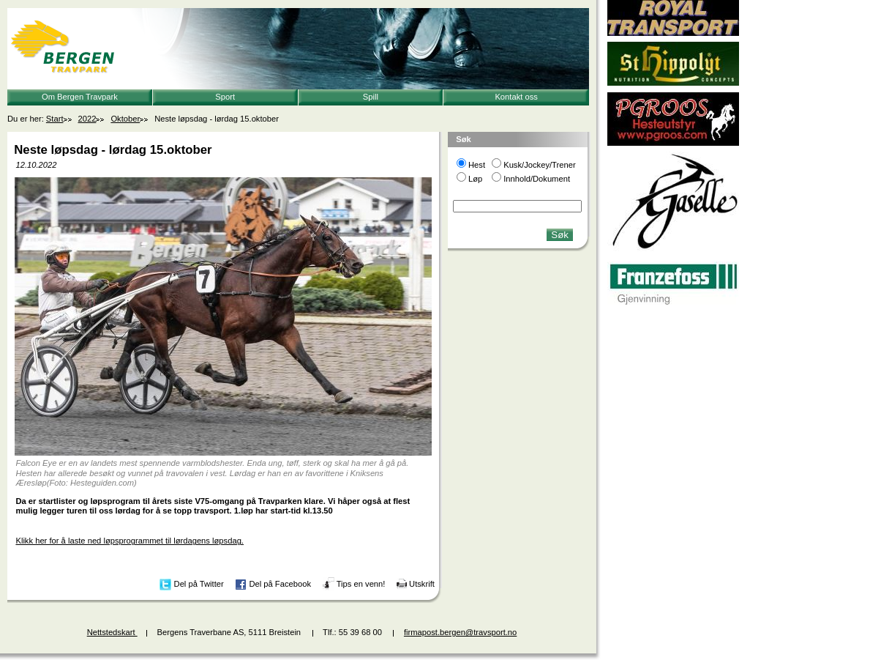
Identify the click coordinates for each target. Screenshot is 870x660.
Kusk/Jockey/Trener (539, 164)
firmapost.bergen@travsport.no (460, 632)
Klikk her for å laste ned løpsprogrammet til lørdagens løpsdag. (129, 540)
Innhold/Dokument (536, 178)
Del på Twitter (199, 583)
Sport (225, 96)
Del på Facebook (280, 583)
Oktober (125, 118)
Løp (475, 178)
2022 (87, 118)
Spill (370, 96)
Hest (476, 164)
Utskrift (422, 583)
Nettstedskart (112, 632)
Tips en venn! (361, 583)
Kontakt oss (516, 96)
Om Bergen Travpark (80, 96)
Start (55, 118)
